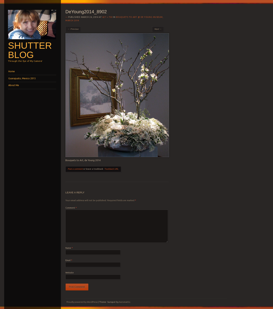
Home (11, 71)
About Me (13, 85)
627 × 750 (107, 17)
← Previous (73, 29)
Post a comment (75, 169)
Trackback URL (111, 169)
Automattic (124, 302)
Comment (71, 208)
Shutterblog (30, 50)
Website (69, 272)
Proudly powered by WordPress (82, 302)
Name (69, 248)
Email (68, 260)
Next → (158, 29)
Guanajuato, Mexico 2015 (22, 78)
